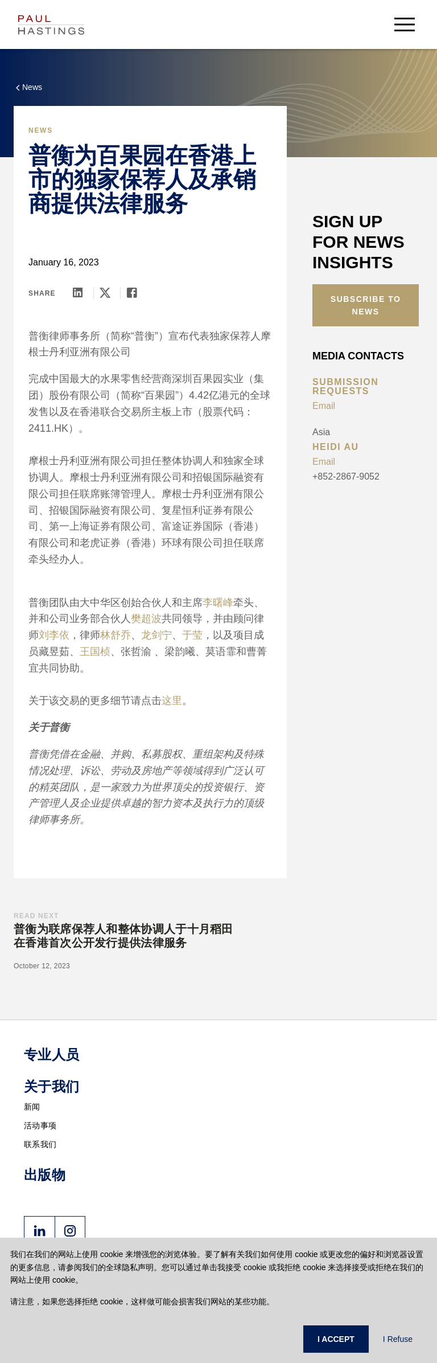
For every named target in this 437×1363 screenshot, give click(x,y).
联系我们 (40, 1144)
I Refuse (398, 1339)
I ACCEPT (336, 1339)
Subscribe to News (366, 305)
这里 (172, 700)
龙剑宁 (156, 635)
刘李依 (54, 635)
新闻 (32, 1106)
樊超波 (146, 618)
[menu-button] (404, 24)
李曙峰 (218, 602)
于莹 (192, 635)
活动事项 (40, 1125)
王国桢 (95, 651)
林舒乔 (115, 635)
